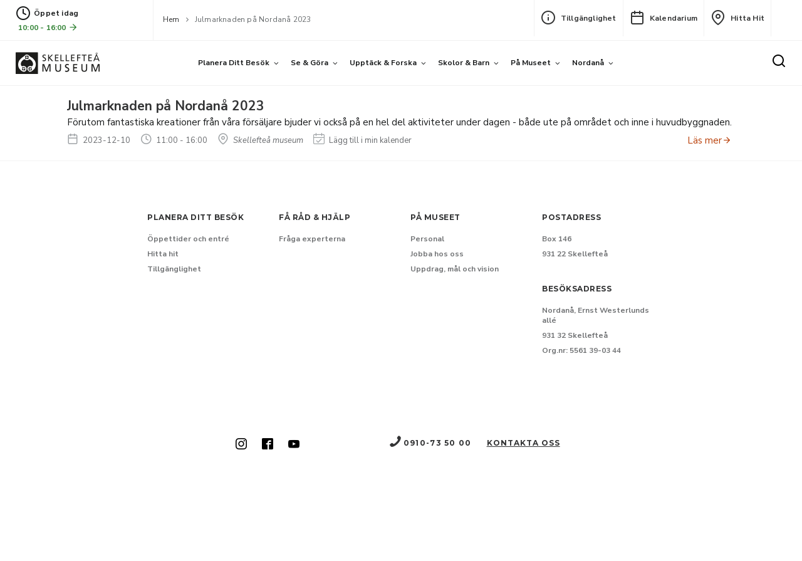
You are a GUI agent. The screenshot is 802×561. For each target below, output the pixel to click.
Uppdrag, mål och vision (454, 269)
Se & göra (309, 63)
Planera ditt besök (233, 63)
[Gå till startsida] (58, 63)
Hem (171, 19)
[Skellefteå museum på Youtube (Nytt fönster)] (293, 445)
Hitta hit (737, 17)
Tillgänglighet (579, 17)
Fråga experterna (312, 239)
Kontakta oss (523, 443)
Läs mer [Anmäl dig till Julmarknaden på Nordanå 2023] (709, 140)
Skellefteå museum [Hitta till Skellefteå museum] (260, 140)
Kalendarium (663, 17)
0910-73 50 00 (429, 443)
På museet (531, 63)
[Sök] (778, 62)
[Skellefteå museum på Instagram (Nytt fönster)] (241, 445)
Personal (427, 239)
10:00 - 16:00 (48, 27)
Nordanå (588, 63)
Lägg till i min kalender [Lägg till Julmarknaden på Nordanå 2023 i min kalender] (362, 140)
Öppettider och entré (188, 239)
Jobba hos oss (437, 254)
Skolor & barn (463, 63)
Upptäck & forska (383, 63)
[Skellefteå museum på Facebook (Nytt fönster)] (267, 445)
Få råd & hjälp (314, 217)
